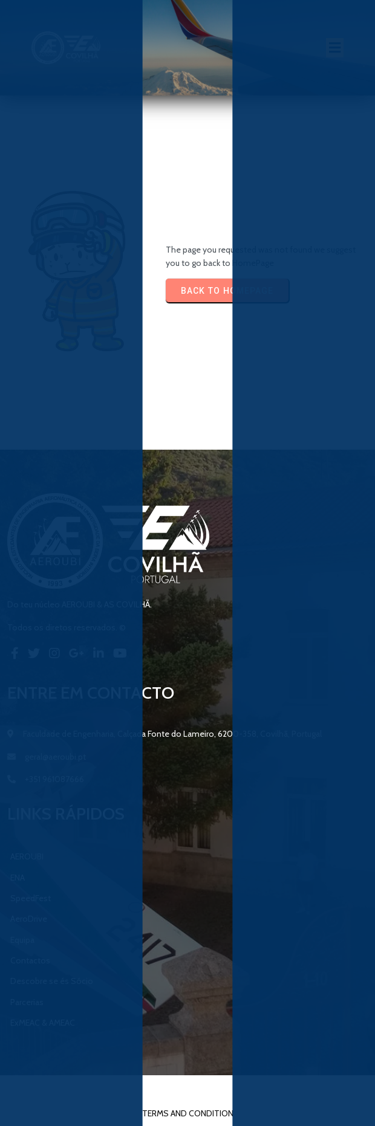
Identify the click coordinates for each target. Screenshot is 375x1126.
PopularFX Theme (248, 1087)
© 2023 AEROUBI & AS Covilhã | (151, 1087)
